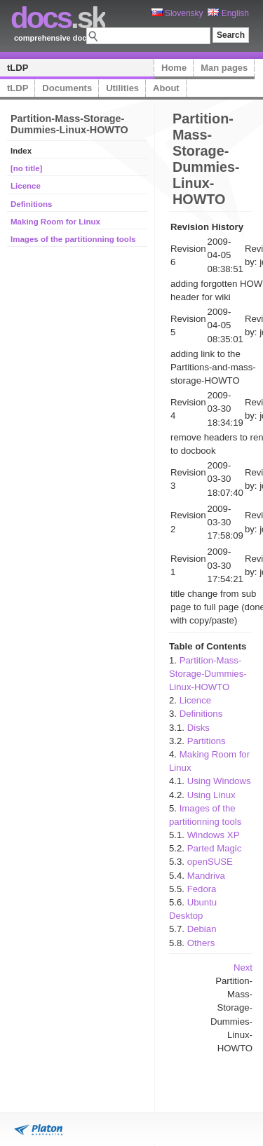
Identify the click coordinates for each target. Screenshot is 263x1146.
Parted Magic (214, 848)
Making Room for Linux (55, 221)
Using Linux (211, 795)
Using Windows (219, 781)
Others (201, 943)
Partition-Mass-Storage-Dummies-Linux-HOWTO (208, 673)
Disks (198, 727)
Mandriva (206, 875)
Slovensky (177, 13)
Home (174, 67)
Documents (67, 88)
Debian (202, 929)
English (228, 13)
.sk (58, 17)
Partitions (206, 741)
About (166, 88)
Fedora (202, 889)
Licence (26, 186)
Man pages (224, 67)
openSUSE (210, 861)
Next (243, 967)
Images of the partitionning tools (73, 239)
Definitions (32, 204)
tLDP (17, 67)
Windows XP (213, 835)
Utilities (122, 88)
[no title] (26, 168)
